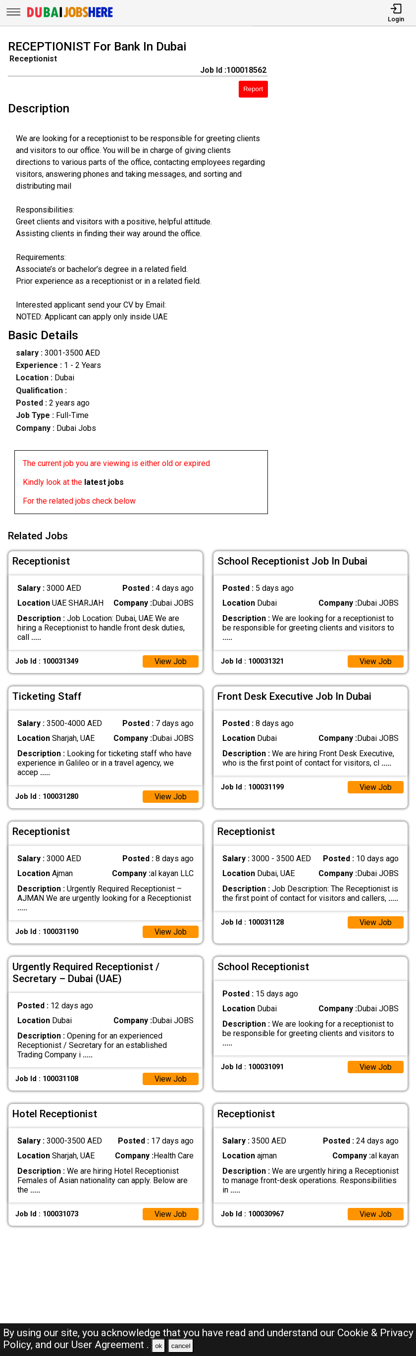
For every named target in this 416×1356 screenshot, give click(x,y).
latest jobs (104, 482)
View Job (170, 660)
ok (158, 1346)
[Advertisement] (347, 278)
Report (253, 89)
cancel (181, 1346)
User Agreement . (110, 1345)
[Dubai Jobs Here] (69, 16)
